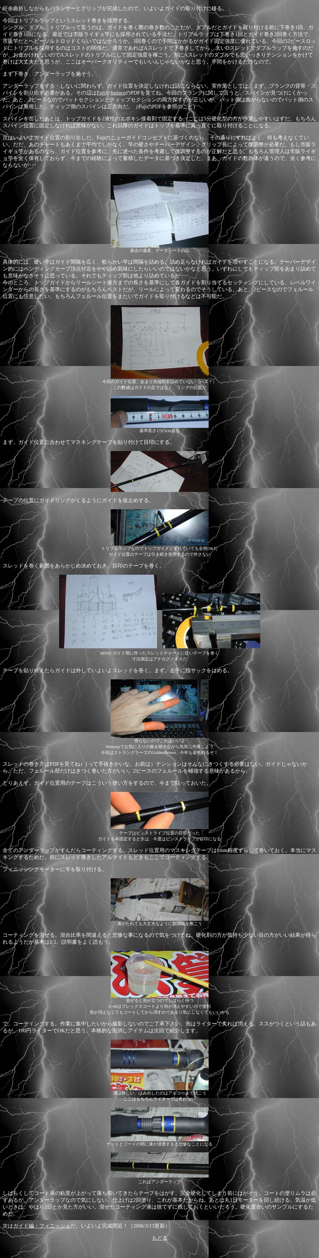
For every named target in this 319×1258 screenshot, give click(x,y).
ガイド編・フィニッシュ (42, 1226)
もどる (159, 1238)
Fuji (101, 93)
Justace (117, 93)
